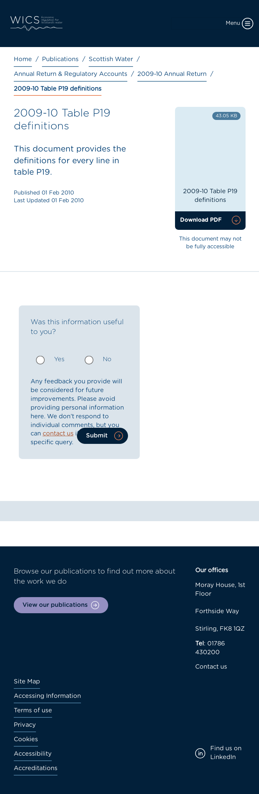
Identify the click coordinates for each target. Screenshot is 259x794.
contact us (58, 434)
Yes (59, 360)
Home (23, 59)
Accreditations (35, 768)
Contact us (211, 667)
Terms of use (33, 711)
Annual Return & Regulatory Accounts (70, 74)
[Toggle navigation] (212, 23)
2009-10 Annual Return (172, 74)
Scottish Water (111, 59)
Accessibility (33, 754)
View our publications (55, 605)
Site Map (27, 682)
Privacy (25, 725)
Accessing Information (47, 696)
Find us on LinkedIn (226, 753)
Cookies (26, 740)
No (107, 360)
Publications (60, 59)
